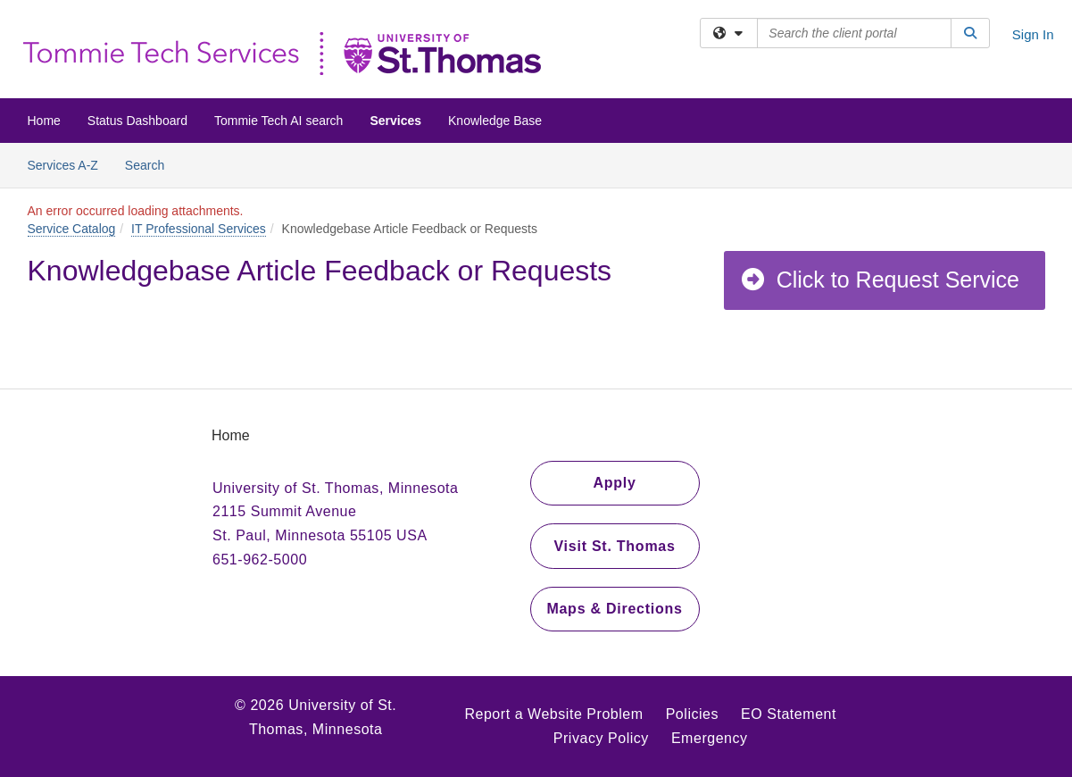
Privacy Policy (601, 738)
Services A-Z (63, 165)
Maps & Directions (614, 608)
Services (395, 120)
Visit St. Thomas (614, 546)
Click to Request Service (879, 279)
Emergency (709, 738)
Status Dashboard (137, 120)
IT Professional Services (198, 228)
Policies (692, 714)
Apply (614, 482)
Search (151, 163)
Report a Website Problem (553, 714)
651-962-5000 (259, 559)
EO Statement (788, 714)
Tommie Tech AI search (278, 120)
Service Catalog (72, 228)
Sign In (1033, 34)
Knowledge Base (495, 120)
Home (44, 120)
